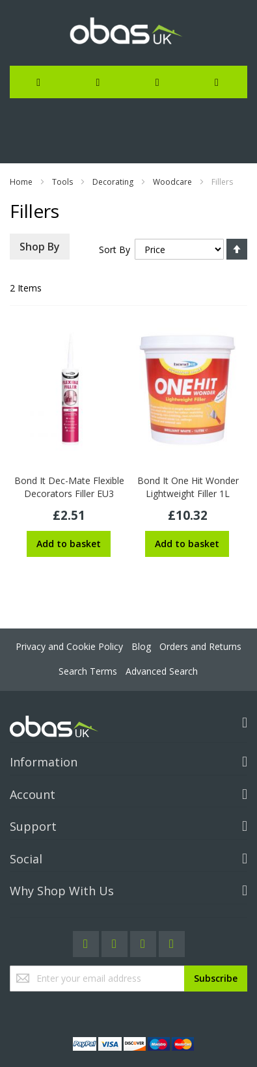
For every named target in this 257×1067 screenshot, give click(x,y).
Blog (141, 646)
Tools (62, 181)
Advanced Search (162, 671)
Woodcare (172, 181)
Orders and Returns (200, 646)
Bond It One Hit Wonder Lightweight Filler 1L (188, 487)
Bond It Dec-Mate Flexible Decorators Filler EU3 (69, 487)
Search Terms (88, 671)
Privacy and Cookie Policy (69, 646)
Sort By (114, 249)
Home (21, 181)
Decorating (112, 181)
